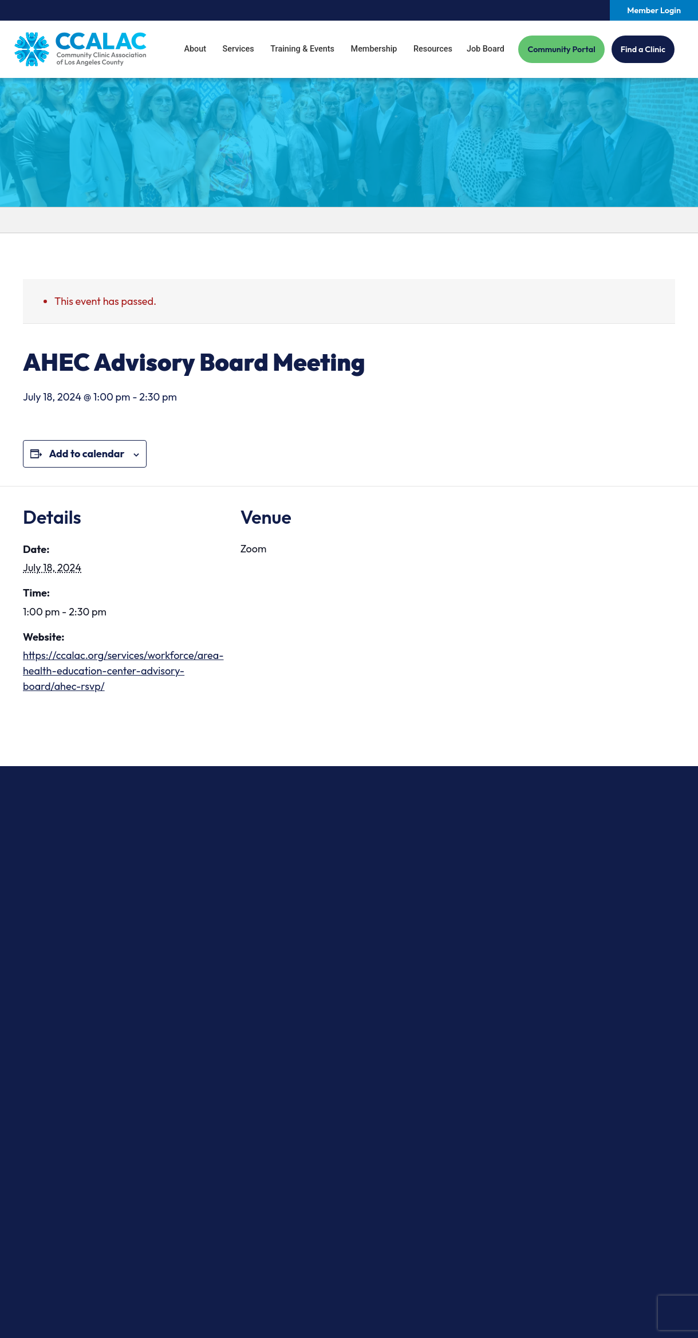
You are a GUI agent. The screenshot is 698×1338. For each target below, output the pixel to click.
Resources (432, 49)
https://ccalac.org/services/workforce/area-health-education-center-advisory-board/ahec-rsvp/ (123, 671)
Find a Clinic (643, 49)
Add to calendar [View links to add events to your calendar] (86, 453)
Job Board (485, 49)
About (195, 49)
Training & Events (302, 49)
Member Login (654, 10)
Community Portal (561, 49)
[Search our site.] (601, 10)
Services (238, 49)
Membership (374, 49)
